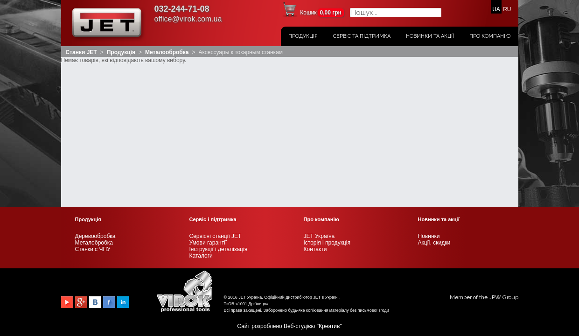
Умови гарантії (208, 99)
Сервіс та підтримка (362, 36)
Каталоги (201, 112)
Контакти (315, 106)
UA (496, 9)
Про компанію (489, 36)
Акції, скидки (434, 99)
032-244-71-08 (181, 9)
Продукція (303, 36)
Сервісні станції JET (215, 93)
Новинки (429, 93)
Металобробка (94, 99)
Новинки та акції (430, 36)
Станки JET (81, 52)
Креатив (329, 183)
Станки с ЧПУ (93, 106)
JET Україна (319, 93)
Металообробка (166, 52)
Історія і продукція (327, 99)
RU (507, 9)
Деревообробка (95, 93)
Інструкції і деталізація (218, 106)
